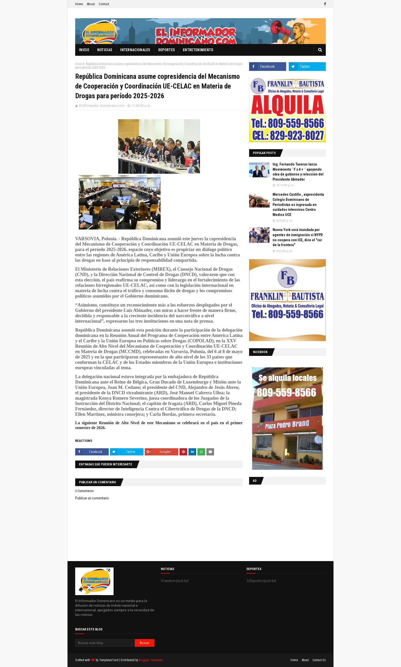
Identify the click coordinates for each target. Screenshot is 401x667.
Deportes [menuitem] (166, 50)
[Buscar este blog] (105, 643)
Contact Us (319, 660)
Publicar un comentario (92, 498)
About (91, 4)
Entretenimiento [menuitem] (198, 50)
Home (79, 4)
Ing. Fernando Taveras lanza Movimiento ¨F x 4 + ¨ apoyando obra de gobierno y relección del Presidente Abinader (298, 171)
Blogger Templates (151, 660)
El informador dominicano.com (101, 105)
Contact (104, 4)
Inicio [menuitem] (84, 50)
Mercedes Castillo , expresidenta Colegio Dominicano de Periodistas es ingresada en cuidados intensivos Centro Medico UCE (298, 204)
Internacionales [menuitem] (135, 50)
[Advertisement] (281, 522)
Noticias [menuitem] (104, 50)
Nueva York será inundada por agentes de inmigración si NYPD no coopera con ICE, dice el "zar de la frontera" (298, 237)
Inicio (78, 64)
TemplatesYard (108, 660)
